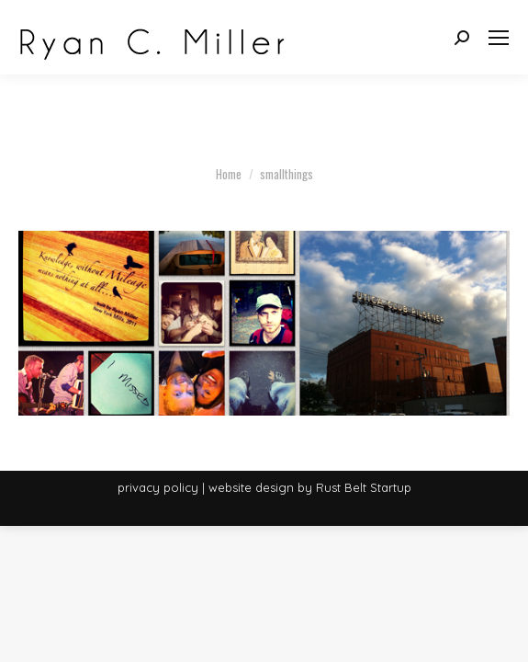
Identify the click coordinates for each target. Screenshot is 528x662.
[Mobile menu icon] (499, 38)
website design (251, 487)
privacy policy (158, 487)
